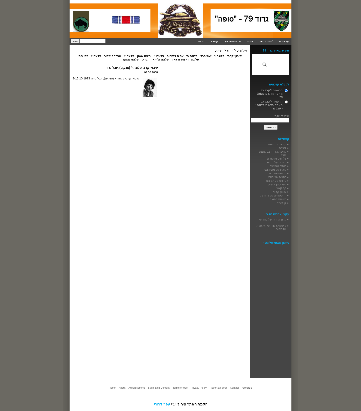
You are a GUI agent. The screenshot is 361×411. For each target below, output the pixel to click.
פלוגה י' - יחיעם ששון (150, 56)
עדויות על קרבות (276, 180)
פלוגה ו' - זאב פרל (212, 56)
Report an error (218, 387)
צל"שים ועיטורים (276, 158)
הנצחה (250, 41)
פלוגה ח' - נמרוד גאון (185, 59)
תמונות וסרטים (277, 173)
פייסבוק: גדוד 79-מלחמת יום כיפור (271, 227)
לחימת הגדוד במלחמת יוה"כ (272, 153)
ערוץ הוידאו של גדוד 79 (272, 219)
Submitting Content (159, 387)
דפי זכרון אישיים (276, 184)
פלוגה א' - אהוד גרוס (155, 59)
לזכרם (282, 147)
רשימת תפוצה (278, 199)
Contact (234, 387)
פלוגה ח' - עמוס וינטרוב (182, 56)
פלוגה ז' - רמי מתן (89, 56)
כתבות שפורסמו (277, 176)
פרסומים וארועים (232, 41)
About (122, 387)
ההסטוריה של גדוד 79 (273, 195)
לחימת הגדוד (266, 41)
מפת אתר (247, 387)
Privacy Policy (198, 387)
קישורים (214, 41)
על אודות (284, 41)
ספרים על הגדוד (276, 162)
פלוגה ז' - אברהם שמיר (119, 56)
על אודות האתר (276, 144)
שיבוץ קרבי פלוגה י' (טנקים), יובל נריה (131, 68)
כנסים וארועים (277, 165)
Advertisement (136, 387)
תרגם (201, 41)
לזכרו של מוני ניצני (275, 169)
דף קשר (281, 188)
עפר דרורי (162, 404)
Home (112, 387)
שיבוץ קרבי (234, 56)
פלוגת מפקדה (129, 59)
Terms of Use (180, 387)
